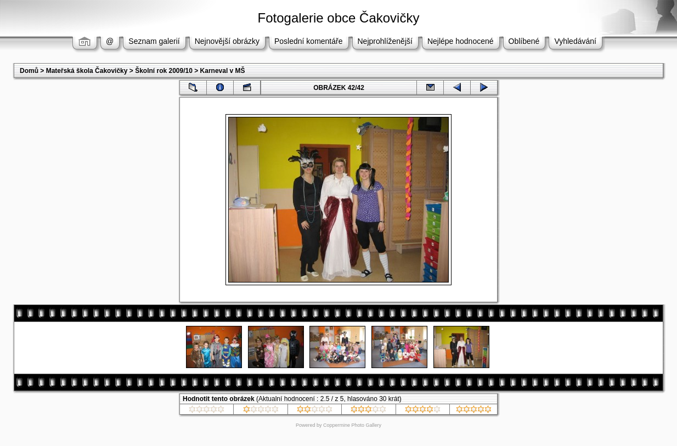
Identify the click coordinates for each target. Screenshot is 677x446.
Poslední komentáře (308, 41)
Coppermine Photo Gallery (352, 425)
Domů (29, 71)
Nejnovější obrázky (227, 41)
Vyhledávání (575, 41)
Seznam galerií (153, 41)
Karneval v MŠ (222, 71)
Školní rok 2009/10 (164, 71)
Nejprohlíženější (385, 41)
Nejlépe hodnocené (460, 41)
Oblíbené (524, 41)
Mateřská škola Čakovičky (87, 71)
